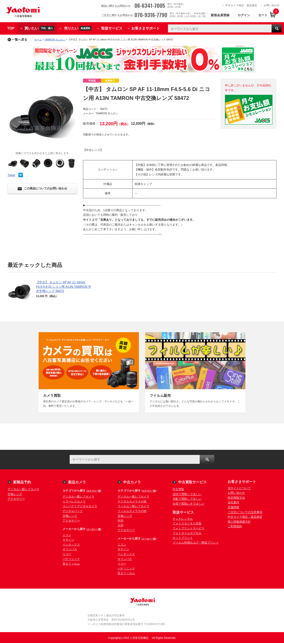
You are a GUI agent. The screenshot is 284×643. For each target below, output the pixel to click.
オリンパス (70, 549)
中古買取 (178, 489)
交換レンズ (15, 494)
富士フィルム (71, 563)
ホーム (38, 39)
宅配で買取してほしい (187, 498)
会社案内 (233, 502)
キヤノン (68, 539)
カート (263, 15)
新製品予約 (22, 482)
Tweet (11, 175)
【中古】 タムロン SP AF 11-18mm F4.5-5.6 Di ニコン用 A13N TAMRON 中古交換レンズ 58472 (63, 286)
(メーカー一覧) (94, 529)
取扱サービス (111, 28)
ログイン (244, 15)
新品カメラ (77, 482)
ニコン (67, 535)
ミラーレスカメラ (74, 501)
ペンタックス (71, 544)
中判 (120, 520)
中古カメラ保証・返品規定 (241, 5)
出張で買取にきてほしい (188, 503)
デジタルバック (73, 511)
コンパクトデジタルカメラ (80, 506)
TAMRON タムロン (55, 39)
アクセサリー (16, 498)
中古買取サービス (192, 482)
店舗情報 (233, 507)
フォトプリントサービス (188, 528)
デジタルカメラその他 (132, 501)
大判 (120, 525)
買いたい (39, 28)
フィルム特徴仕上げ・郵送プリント (196, 542)
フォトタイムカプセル (187, 533)
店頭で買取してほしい (187, 494)
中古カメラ (132, 482)
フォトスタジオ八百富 (187, 523)
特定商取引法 (236, 497)
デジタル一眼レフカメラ (23, 489)
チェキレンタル (183, 518)
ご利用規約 (235, 526)
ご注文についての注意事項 (245, 512)
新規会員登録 (220, 15)
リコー (67, 554)
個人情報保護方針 (239, 521)
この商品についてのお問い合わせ (42, 189)
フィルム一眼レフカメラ (133, 506)
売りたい (77, 28)
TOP (11, 28)
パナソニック (71, 559)
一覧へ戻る (17, 39)
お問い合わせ (272, 5)
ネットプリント (183, 538)
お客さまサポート (145, 28)
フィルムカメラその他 (132, 511)
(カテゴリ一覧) (94, 491)
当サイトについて (239, 488)
